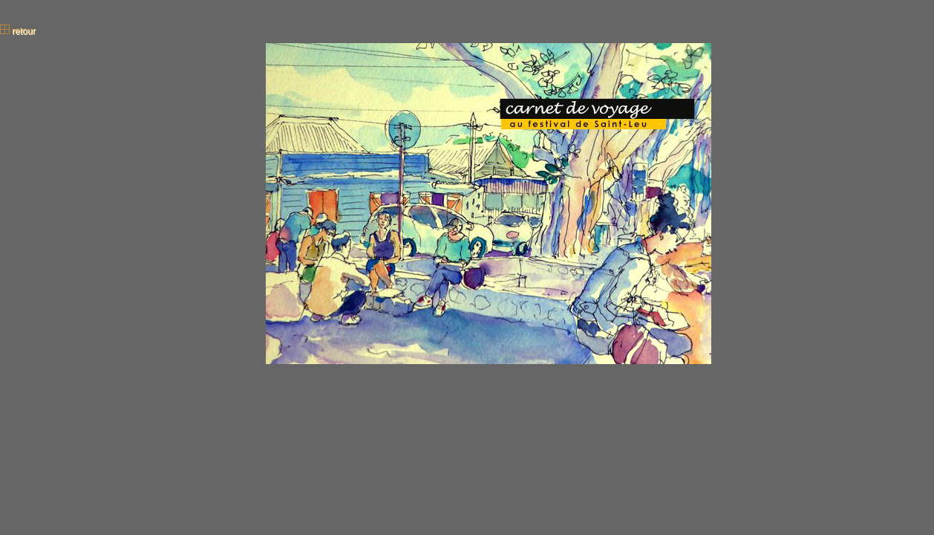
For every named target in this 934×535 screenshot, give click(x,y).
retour (18, 31)
